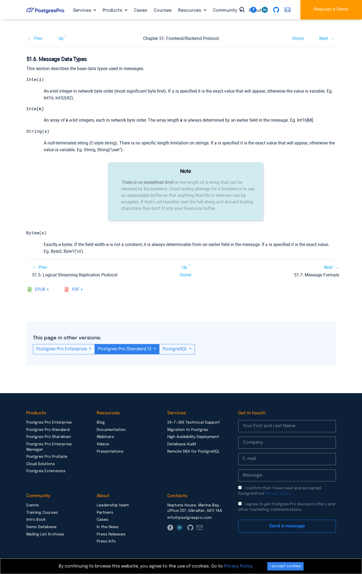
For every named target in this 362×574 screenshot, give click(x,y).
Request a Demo (331, 9)
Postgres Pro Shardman (48, 437)
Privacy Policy (277, 494)
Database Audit (181, 444)
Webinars (105, 437)
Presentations (110, 451)
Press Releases (111, 534)
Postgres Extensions (45, 471)
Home (298, 38)
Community (225, 10)
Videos (103, 444)
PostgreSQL (175, 349)
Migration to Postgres (187, 430)
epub (40, 289)
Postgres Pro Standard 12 (125, 349)
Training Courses (42, 513)
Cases (140, 10)
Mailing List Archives (45, 534)
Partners (105, 513)
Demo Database (41, 527)
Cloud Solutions (40, 464)
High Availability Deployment (193, 437)
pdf (75, 289)
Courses (163, 10)
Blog (101, 422)
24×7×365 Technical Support (193, 422)
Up (61, 38)
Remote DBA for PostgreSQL (193, 451)
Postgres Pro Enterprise (62, 349)
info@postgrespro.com (189, 518)
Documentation (111, 430)
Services (82, 10)
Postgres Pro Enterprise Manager (49, 447)
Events (32, 505)
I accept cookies (285, 566)
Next (323, 38)
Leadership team (113, 505)
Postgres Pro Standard (48, 430)
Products (113, 10)
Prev (38, 38)
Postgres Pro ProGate (46, 457)
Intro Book (36, 520)
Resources (190, 10)
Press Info (106, 541)
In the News (108, 527)
